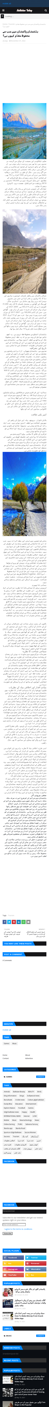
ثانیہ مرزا (21, 1140)
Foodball (21, 1108)
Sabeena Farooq (31, 1124)
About (27, 1055)
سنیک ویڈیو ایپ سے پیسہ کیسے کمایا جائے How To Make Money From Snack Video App (29, 1316)
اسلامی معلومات (9, 1140)
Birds (39, 1092)
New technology (26, 1120)
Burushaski (8, 1100)
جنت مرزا (30, 1140)
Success (7, 1136)
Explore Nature (9, 1108)
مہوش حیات (27, 1149)
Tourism (11, 24)
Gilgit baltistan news (11, 1112)
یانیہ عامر (17, 1153)
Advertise (29, 1058)
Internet (27, 1116)
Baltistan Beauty (19, 1092)
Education (19, 1104)
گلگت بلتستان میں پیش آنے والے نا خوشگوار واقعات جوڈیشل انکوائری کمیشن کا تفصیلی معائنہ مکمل (30, 1303)
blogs (22, 1096)
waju (6, 41)
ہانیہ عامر (38, 1149)
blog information (10, 1096)
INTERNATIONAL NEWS (12, 1116)
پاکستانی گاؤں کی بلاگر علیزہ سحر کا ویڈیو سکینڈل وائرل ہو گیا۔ (30, 1290)
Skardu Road (20, 1128)
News (37, 1120)
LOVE (35, 1116)
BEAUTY (31, 1092)
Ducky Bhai (8, 1104)
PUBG (20, 1124)
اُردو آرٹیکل (34, 1136)
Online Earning (9, 1124)
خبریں (39, 1140)
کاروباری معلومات (20, 1145)
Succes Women (30, 1132)
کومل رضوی (34, 1145)
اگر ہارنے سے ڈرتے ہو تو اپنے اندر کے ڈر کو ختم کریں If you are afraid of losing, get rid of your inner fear (30, 1392)
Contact (6, 1058)
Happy (24, 1112)
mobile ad (7, 3)
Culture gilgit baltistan (36, 1100)
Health (32, 1112)
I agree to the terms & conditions (18, 1229)
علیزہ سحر (7, 1145)
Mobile (6, 1120)
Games (6, 1043)
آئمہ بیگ (25, 1136)
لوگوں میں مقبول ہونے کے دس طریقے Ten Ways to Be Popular (30, 1403)
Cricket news (20, 1100)
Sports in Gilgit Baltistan (12, 1132)
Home (5, 24)
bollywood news (33, 1096)
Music (14, 1043)
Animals (7, 1092)
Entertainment (31, 1104)
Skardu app (8, 1128)
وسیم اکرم (7, 1153)
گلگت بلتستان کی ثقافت (12, 1149)
